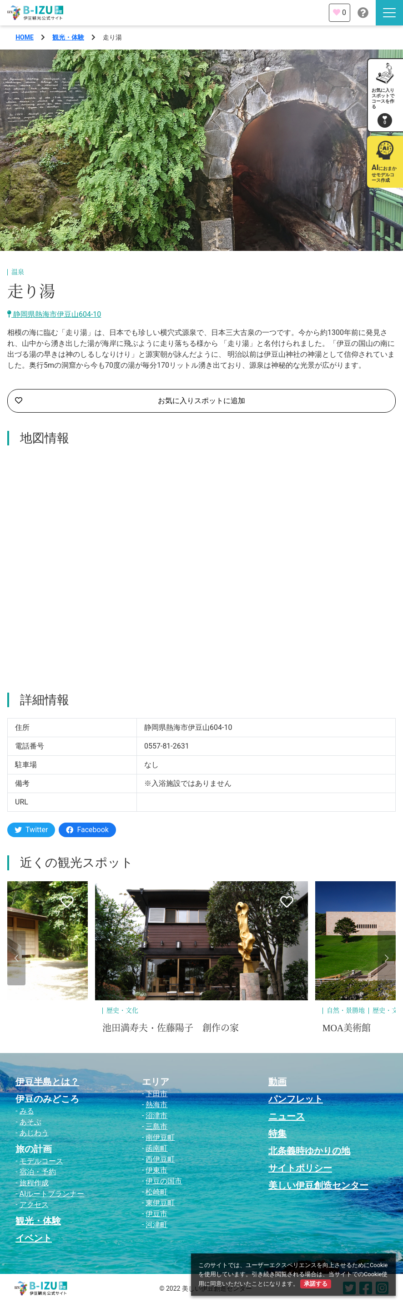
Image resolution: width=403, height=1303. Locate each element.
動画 (277, 1081)
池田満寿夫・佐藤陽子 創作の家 (170, 1028)
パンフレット (295, 1098)
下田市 (156, 1093)
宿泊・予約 (38, 1172)
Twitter (31, 829)
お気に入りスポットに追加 (130, 400)
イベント (33, 1238)
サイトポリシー (300, 1168)
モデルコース (41, 1161)
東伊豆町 (160, 1202)
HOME (24, 37)
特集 (277, 1133)
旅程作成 (34, 1182)
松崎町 (156, 1192)
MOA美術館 (346, 1028)
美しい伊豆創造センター (318, 1185)
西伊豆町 (160, 1159)
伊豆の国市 (164, 1181)
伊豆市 (156, 1213)
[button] (16, 958)
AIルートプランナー (52, 1193)
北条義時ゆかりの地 (309, 1150)
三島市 (156, 1126)
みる (27, 1111)
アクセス (34, 1204)
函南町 (156, 1148)
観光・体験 (68, 37)
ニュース (286, 1116)
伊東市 (156, 1170)
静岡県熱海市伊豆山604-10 (54, 314)
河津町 (156, 1224)
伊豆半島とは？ (47, 1081)
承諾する (315, 1283)
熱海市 (156, 1104)
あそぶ (30, 1122)
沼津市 (156, 1115)
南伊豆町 (160, 1137)
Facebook (87, 829)
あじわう (34, 1132)
